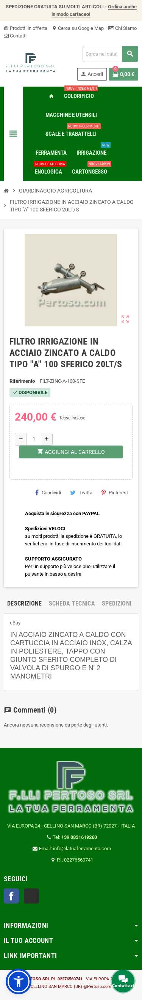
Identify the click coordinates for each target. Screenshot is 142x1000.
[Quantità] (33, 439)
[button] (19, 981)
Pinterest (114, 492)
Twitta (81, 492)
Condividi (48, 492)
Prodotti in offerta (25, 28)
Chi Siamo (122, 28)
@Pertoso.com (97, 986)
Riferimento (22, 381)
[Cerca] (110, 54)
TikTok (31, 896)
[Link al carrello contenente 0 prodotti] (123, 74)
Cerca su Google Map (78, 28)
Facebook (11, 896)
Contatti (15, 36)
